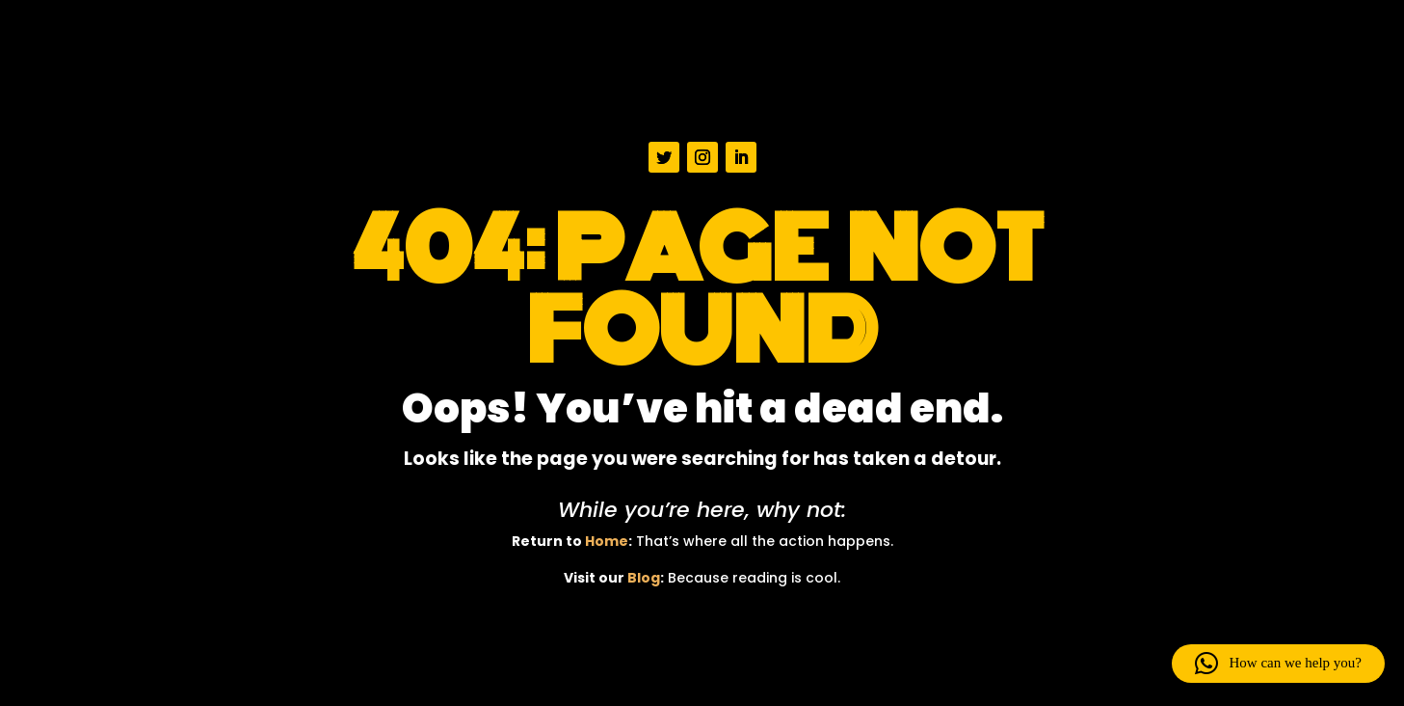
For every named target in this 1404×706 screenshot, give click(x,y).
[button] (1278, 663)
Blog (643, 577)
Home (606, 541)
